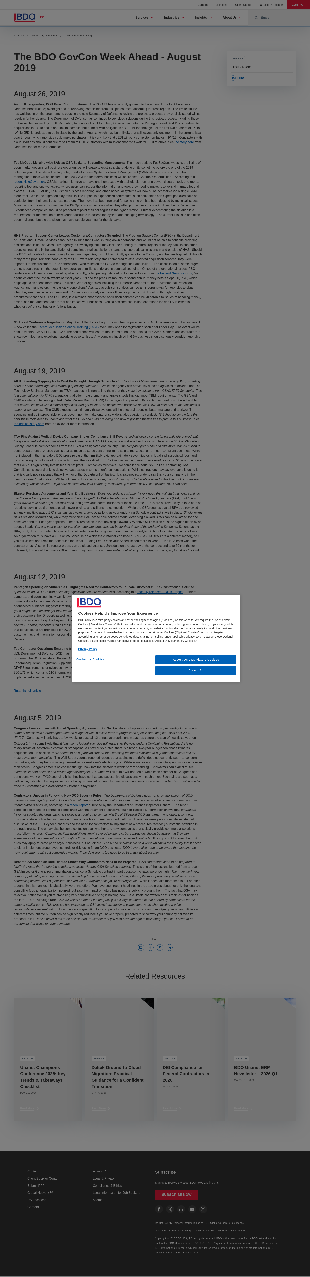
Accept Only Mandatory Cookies (196, 659)
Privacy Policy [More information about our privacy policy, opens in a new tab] (87, 649)
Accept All (196, 670)
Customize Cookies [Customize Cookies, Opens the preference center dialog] (90, 659)
